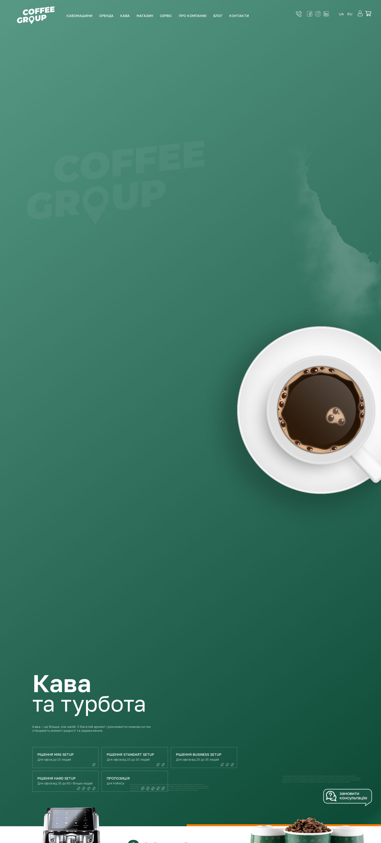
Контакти (239, 16)
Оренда (106, 16)
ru (349, 14)
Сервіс (166, 16)
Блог (218, 16)
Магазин (145, 16)
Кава (125, 16)
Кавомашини (79, 16)
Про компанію (193, 16)
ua (341, 14)
